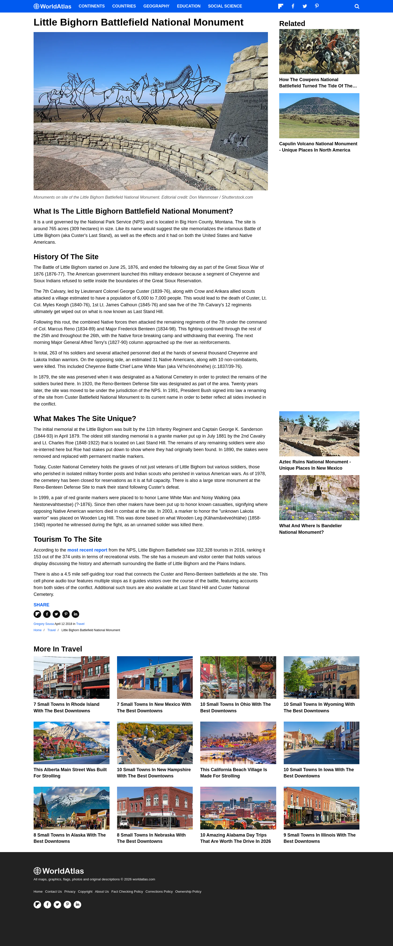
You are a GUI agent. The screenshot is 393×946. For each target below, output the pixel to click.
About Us (102, 891)
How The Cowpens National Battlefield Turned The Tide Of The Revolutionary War (315, 86)
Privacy (69, 891)
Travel (80, 624)
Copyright (85, 891)
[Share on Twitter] (56, 614)
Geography (156, 6)
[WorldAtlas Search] (356, 6)
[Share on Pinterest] (66, 614)
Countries (124, 6)
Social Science (225, 6)
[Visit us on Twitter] (57, 904)
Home (38, 891)
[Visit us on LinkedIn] (77, 904)
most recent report (87, 550)
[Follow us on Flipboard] (37, 904)
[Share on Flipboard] (37, 614)
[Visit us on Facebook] (47, 904)
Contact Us (53, 891)
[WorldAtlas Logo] (54, 6)
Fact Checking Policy (127, 891)
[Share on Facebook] (47, 614)
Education (189, 6)
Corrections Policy (159, 891)
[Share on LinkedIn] (75, 614)
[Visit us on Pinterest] (67, 904)
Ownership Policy (188, 891)
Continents (92, 6)
